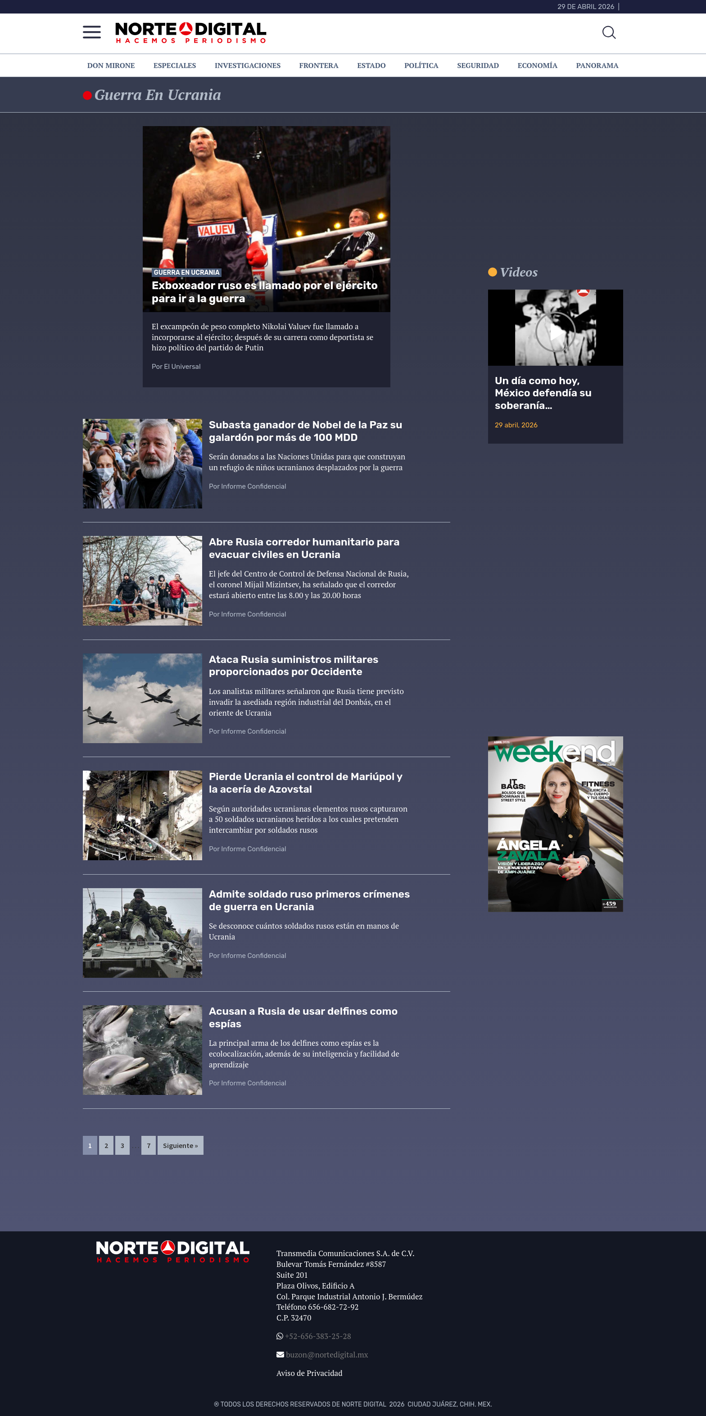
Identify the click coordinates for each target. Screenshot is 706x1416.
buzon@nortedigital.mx (327, 1354)
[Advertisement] (555, 197)
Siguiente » (180, 1145)
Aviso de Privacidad (309, 1373)
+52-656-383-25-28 (317, 1336)
